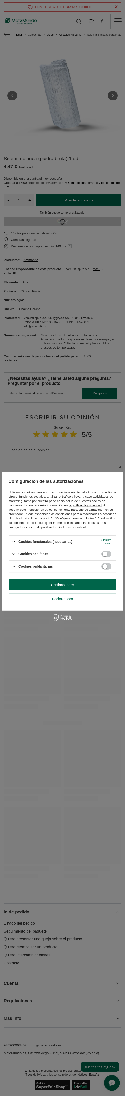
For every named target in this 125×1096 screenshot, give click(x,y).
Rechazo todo (62, 599)
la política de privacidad (85, 505)
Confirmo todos (62, 585)
